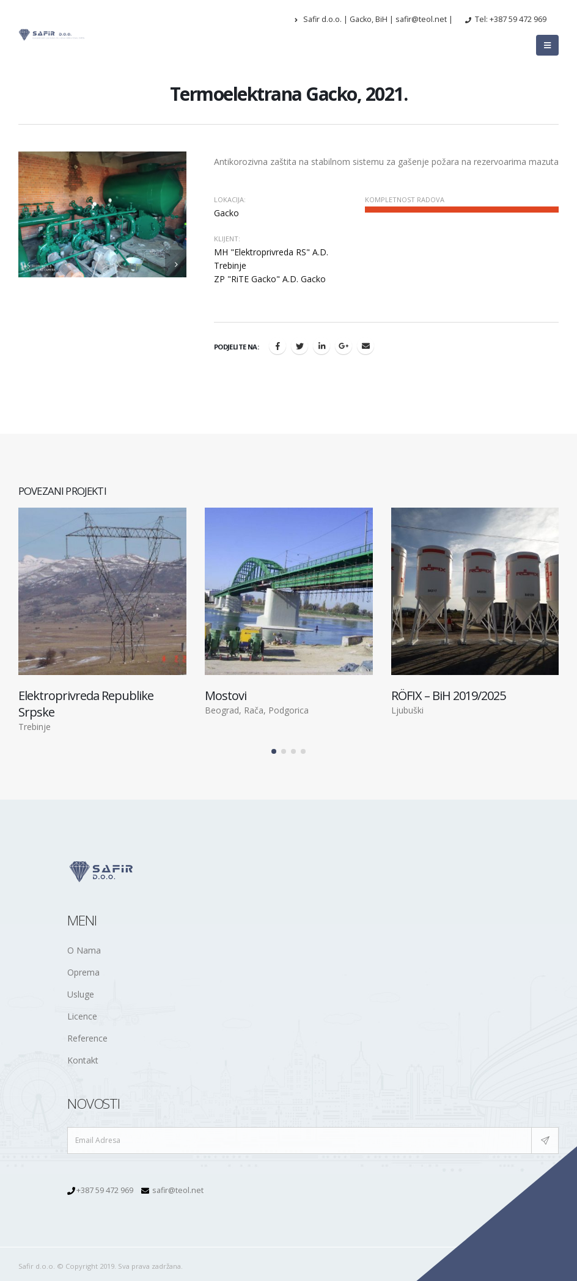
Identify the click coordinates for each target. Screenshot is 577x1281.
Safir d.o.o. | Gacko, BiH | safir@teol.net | (374, 19)
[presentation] (29, 263)
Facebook (277, 345)
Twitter (299, 345)
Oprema (83, 972)
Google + (343, 345)
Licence (82, 1016)
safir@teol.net (178, 1190)
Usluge (80, 994)
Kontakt (82, 1060)
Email (365, 345)
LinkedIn (321, 345)
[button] (274, 751)
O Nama (84, 950)
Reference (87, 1038)
